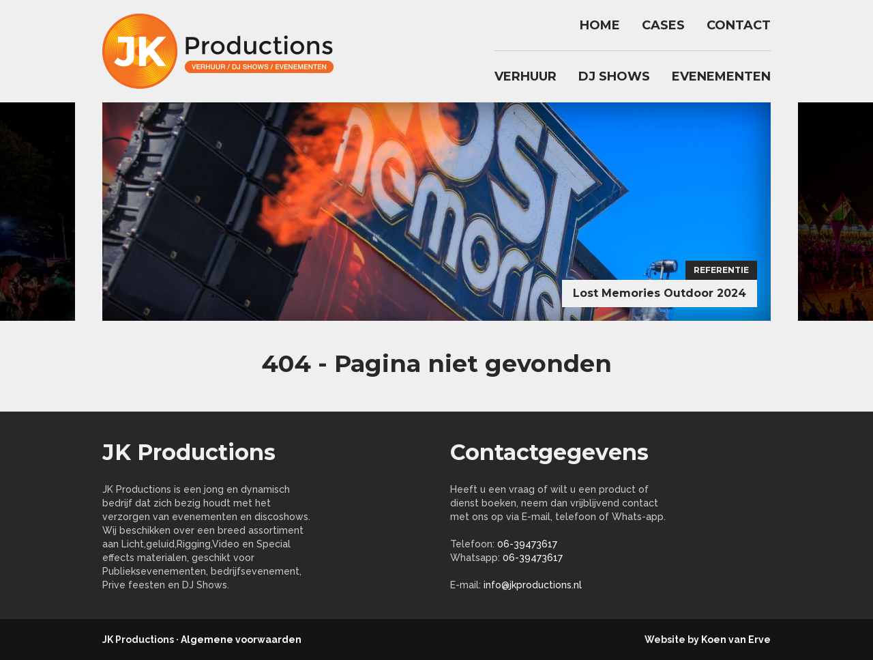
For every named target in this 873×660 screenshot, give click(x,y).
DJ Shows (614, 76)
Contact (739, 25)
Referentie (721, 270)
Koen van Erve (736, 639)
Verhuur (525, 76)
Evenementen (721, 76)
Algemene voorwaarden (241, 639)
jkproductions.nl (225, 51)
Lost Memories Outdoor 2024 (659, 293)
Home (600, 25)
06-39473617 (527, 544)
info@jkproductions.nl (533, 584)
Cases (663, 25)
